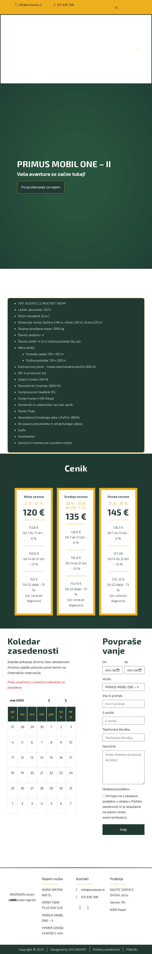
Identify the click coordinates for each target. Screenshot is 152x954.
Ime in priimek (112, 695)
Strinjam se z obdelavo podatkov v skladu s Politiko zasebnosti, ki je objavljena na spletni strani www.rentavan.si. (122, 806)
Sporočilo (109, 746)
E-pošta (108, 712)
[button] (41, 187)
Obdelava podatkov (116, 789)
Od (104, 662)
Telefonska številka (116, 729)
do (126, 662)
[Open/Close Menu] (138, 49)
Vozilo (107, 679)
